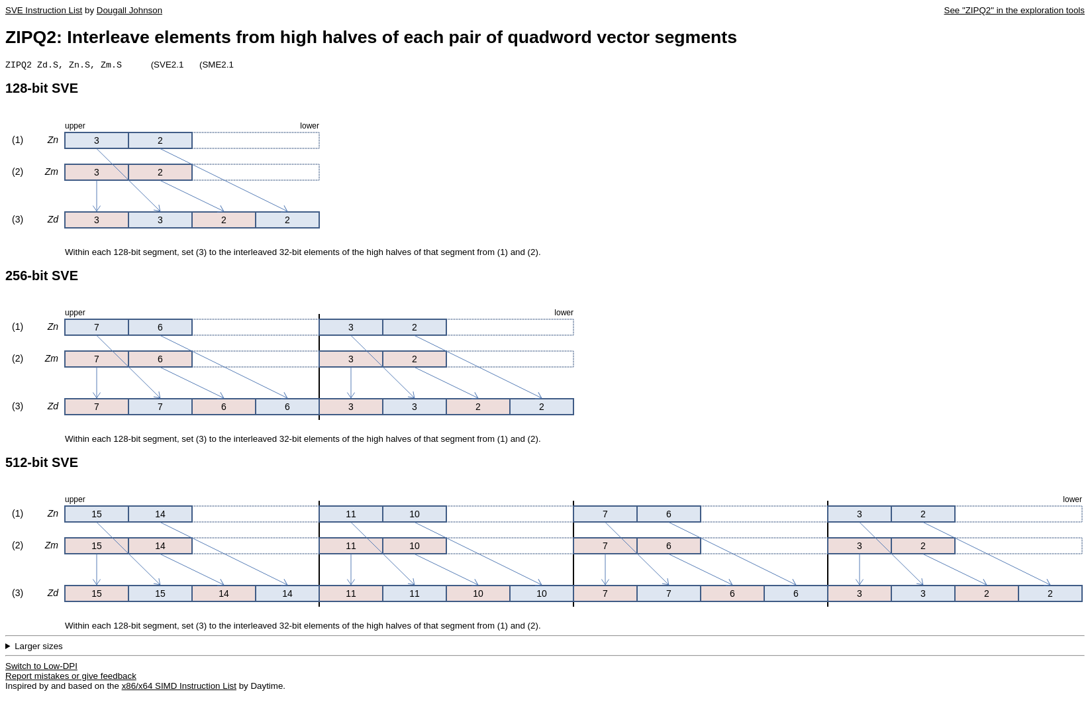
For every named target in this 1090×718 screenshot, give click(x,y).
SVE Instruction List (43, 10)
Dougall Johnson (129, 10)
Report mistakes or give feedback (70, 677)
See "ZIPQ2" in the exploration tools (1014, 10)
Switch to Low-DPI (41, 667)
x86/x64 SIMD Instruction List (179, 687)
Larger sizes (39, 647)
